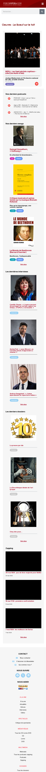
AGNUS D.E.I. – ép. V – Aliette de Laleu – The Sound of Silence (27, 113)
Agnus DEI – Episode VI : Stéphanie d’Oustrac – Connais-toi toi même (26, 106)
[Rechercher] (42, 11)
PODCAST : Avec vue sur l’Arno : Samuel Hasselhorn (25, 99)
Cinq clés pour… (16, 532)
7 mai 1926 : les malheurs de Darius (19, 629)
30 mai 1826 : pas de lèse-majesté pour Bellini (23, 573)
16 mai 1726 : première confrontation (20, 601)
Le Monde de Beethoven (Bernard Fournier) (21, 251)
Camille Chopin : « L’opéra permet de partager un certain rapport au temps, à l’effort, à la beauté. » (23, 306)
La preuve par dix (16, 445)
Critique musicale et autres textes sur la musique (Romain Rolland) (23, 200)
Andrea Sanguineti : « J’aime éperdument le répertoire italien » (23, 394)
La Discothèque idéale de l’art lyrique (21, 488)
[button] (42, 4)
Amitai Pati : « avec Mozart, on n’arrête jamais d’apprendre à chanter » (21, 350)
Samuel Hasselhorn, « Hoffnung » (19, 150)
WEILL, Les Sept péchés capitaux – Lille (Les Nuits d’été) (20, 72)
